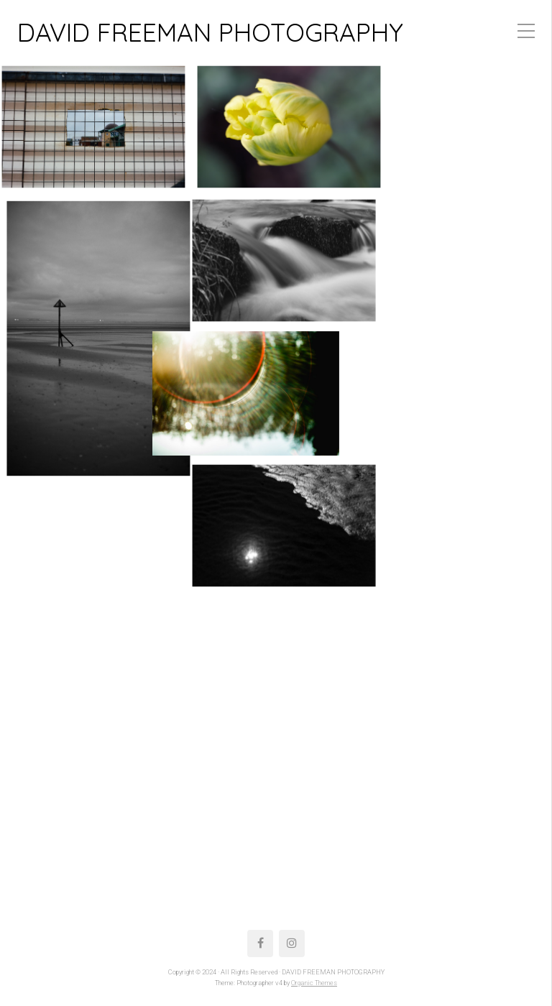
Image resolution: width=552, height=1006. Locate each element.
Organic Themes (314, 983)
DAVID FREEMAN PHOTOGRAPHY (210, 32)
